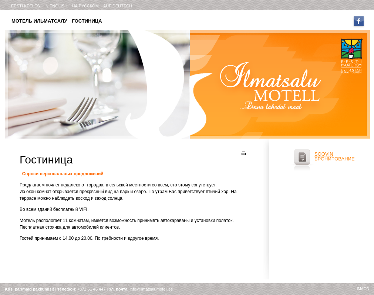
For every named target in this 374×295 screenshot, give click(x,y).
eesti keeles (25, 6)
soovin (323, 154)
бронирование (334, 159)
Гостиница (87, 21)
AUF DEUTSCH (117, 6)
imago (363, 289)
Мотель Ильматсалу (39, 21)
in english (55, 6)
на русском (85, 6)
